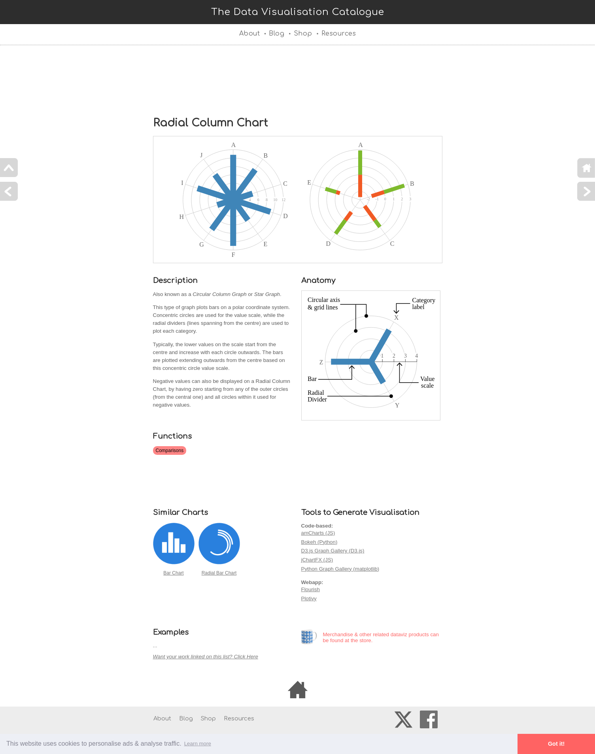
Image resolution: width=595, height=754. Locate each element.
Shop (303, 33)
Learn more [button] (197, 743)
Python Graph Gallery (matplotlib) (340, 569)
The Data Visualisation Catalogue (297, 12)
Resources (338, 33)
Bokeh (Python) (319, 542)
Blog (276, 33)
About (249, 33)
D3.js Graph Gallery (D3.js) (333, 551)
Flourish (310, 589)
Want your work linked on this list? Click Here (205, 657)
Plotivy (309, 598)
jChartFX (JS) (317, 560)
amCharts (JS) (318, 533)
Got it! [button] (556, 744)
